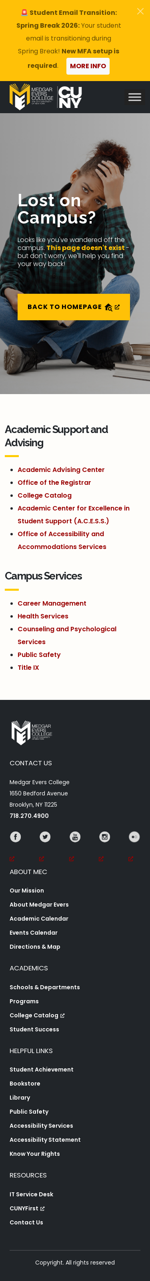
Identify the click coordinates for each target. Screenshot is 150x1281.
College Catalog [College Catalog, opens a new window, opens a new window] (37, 1015)
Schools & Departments (45, 987)
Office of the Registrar (54, 482)
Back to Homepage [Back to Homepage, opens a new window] (74, 307)
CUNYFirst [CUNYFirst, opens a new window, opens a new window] (27, 1208)
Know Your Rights (35, 1154)
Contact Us (26, 1222)
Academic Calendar (39, 919)
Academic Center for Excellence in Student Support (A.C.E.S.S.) (74, 515)
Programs (24, 1001)
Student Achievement (42, 1069)
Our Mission (27, 891)
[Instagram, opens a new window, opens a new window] (105, 848)
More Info (88, 66)
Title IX (28, 667)
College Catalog (45, 495)
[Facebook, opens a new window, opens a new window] (16, 848)
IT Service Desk (31, 1194)
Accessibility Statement (45, 1140)
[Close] (140, 11)
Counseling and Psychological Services (67, 635)
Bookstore (25, 1084)
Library (20, 1098)
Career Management (52, 603)
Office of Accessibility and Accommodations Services (62, 540)
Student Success (34, 1029)
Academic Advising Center (61, 469)
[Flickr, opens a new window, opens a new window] (134, 848)
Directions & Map (35, 947)
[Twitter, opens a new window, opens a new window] (45, 848)
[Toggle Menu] (134, 97)
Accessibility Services (41, 1126)
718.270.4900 (29, 816)
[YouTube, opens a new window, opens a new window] (75, 848)
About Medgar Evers (39, 905)
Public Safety (39, 654)
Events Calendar (34, 933)
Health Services (43, 616)
